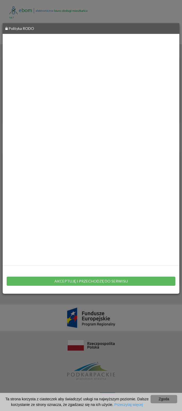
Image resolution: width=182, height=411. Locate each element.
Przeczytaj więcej (128, 404)
